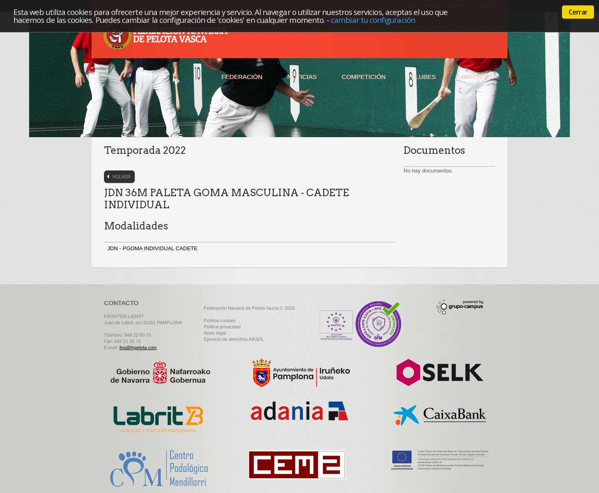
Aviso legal (215, 332)
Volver (121, 176)
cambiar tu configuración (373, 20)
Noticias (302, 76)
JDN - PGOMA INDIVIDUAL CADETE (153, 248)
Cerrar (578, 12)
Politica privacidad (222, 326)
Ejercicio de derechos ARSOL (234, 339)
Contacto (477, 76)
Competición (364, 76)
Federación (241, 76)
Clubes (423, 76)
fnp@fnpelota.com (137, 347)
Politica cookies (219, 320)
